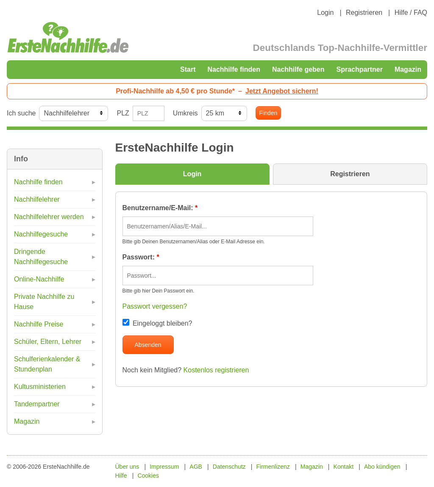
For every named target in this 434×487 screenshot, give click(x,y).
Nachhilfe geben (298, 69)
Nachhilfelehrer (37, 199)
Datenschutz (229, 466)
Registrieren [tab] (350, 173)
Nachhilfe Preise (39, 324)
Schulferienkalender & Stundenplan (47, 364)
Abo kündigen (382, 466)
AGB (195, 466)
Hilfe (121, 475)
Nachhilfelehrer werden (49, 216)
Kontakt (343, 466)
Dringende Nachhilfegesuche (41, 256)
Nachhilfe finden (233, 69)
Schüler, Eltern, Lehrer (47, 341)
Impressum (164, 466)
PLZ (123, 113)
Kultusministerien (40, 386)
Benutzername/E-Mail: (160, 207)
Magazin (408, 69)
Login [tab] (192, 173)
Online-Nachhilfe (39, 279)
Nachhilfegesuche (41, 234)
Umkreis (185, 113)
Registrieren (364, 12)
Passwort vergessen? (154, 306)
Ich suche (21, 113)
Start (187, 69)
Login (325, 12)
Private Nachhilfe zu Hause (44, 301)
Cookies (148, 475)
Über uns (127, 466)
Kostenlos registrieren (216, 370)
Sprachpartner (360, 69)
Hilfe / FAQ (411, 12)
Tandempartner (37, 404)
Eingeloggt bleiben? (157, 323)
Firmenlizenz (273, 466)
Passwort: (140, 257)
